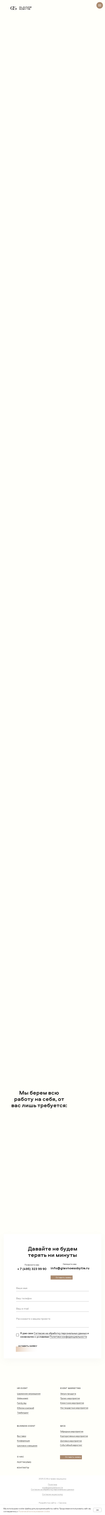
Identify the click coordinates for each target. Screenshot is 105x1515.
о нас (20, 1456)
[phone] (52, 1298)
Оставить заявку (64, 1277)
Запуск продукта (68, 1393)
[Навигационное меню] (99, 5)
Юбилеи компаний (25, 1408)
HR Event (22, 1388)
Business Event (26, 1426)
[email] (52, 1309)
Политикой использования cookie (34, 1511)
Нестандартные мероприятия (74, 1408)
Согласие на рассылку (52, 1494)
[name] (52, 1288)
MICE (63, 1426)
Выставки (21, 1436)
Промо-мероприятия (70, 1398)
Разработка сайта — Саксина (52, 1502)
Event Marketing (70, 1388)
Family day (21, 1403)
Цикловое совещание (27, 1445)
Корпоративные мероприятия (74, 1436)
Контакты (23, 1467)
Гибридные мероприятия (71, 1431)
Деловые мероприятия (71, 1440)
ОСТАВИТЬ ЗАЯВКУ (27, 1346)
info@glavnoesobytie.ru (70, 1268)
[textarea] (52, 1321)
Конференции (23, 1440)
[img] (21, 8)
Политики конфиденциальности (68, 1336)
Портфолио (24, 1462)
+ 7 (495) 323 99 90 (31, 1269)
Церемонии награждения (28, 1393)
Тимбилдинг (23, 1412)
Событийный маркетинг (71, 1445)
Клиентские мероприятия (72, 1403)
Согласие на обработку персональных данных (60, 1333)
